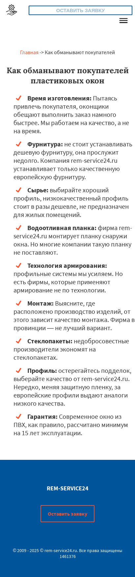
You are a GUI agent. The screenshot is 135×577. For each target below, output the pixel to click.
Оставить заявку (80, 10)
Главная (29, 52)
